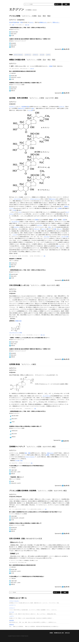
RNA (49, 227)
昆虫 (10, 22)
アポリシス (36, 229)
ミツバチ (15, 234)
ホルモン (31, 22)
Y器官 (64, 219)
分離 (55, 229)
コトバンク (15, 4)
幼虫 (32, 108)
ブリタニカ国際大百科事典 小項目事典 (22, 490)
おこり (59, 229)
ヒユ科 (14, 210)
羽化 (21, 460)
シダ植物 (59, 208)
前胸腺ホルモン (43, 22)
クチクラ (43, 229)
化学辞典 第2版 (14, 364)
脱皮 (18, 22)
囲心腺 (55, 219)
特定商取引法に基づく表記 (59, 632)
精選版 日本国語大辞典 (17, 60)
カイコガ (42, 54)
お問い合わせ (67, 632)
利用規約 (51, 632)
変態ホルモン (56, 22)
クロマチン (16, 227)
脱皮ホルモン (52, 199)
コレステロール (15, 221)
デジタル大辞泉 (14, 16)
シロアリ (48, 54)
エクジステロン (17, 199)
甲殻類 (14, 22)
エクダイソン (12, 106)
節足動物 (23, 106)
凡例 (28, 24)
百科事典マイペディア (17, 446)
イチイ (19, 212)
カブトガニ (46, 236)
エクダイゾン (28, 54)
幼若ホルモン (21, 108)
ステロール (61, 106)
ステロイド (35, 54)
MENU (10, 1)
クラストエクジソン (35, 199)
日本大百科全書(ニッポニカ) (19, 285)
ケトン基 (30, 110)
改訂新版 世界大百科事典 (18, 98)
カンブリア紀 (64, 236)
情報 (26, 24)
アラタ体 (17, 460)
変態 (21, 22)
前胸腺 (50, 66)
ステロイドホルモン (18, 54)
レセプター (40, 225)
